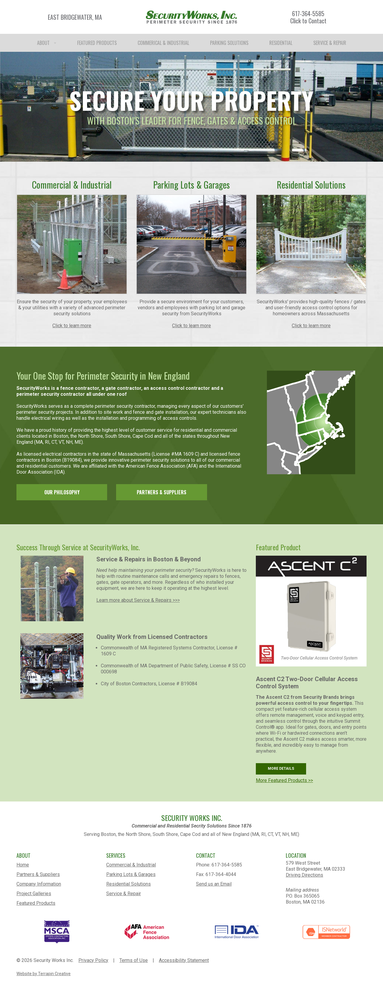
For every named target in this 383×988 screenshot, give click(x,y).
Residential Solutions (128, 884)
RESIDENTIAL (280, 42)
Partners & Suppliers (38, 874)
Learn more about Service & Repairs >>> (138, 600)
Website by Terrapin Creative (43, 973)
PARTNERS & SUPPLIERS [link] (161, 492)
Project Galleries (33, 893)
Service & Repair (123, 893)
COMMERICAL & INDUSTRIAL (163, 42)
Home (22, 865)
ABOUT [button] (46, 42)
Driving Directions (304, 875)
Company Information (38, 884)
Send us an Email (214, 884)
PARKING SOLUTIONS (229, 42)
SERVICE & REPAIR (329, 42)
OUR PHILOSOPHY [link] (62, 492)
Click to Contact (308, 20)
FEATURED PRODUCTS (97, 42)
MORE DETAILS (281, 768)
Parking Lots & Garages (131, 874)
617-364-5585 (308, 13)
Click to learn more (71, 325)
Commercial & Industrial (131, 865)
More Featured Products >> (284, 780)
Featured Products (35, 903)
